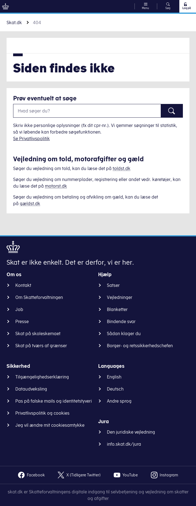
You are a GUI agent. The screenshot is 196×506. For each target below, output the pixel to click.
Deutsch (115, 388)
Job (19, 309)
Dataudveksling (31, 388)
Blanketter (117, 309)
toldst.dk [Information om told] (121, 168)
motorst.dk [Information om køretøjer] (56, 185)
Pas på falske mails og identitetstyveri (53, 400)
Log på (186, 6)
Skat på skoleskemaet (37, 333)
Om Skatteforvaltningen (39, 297)
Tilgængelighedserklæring (42, 376)
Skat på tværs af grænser (41, 345)
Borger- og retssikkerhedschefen (140, 345)
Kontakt (23, 285)
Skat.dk (14, 22)
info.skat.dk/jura (124, 444)
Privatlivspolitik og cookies (42, 413)
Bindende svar (121, 321)
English (114, 376)
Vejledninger (119, 297)
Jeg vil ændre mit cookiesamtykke (49, 425)
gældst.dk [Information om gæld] (30, 203)
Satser (113, 285)
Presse (22, 321)
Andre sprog (119, 400)
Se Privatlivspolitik (31, 138)
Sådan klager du (124, 333)
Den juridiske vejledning (131, 431)
